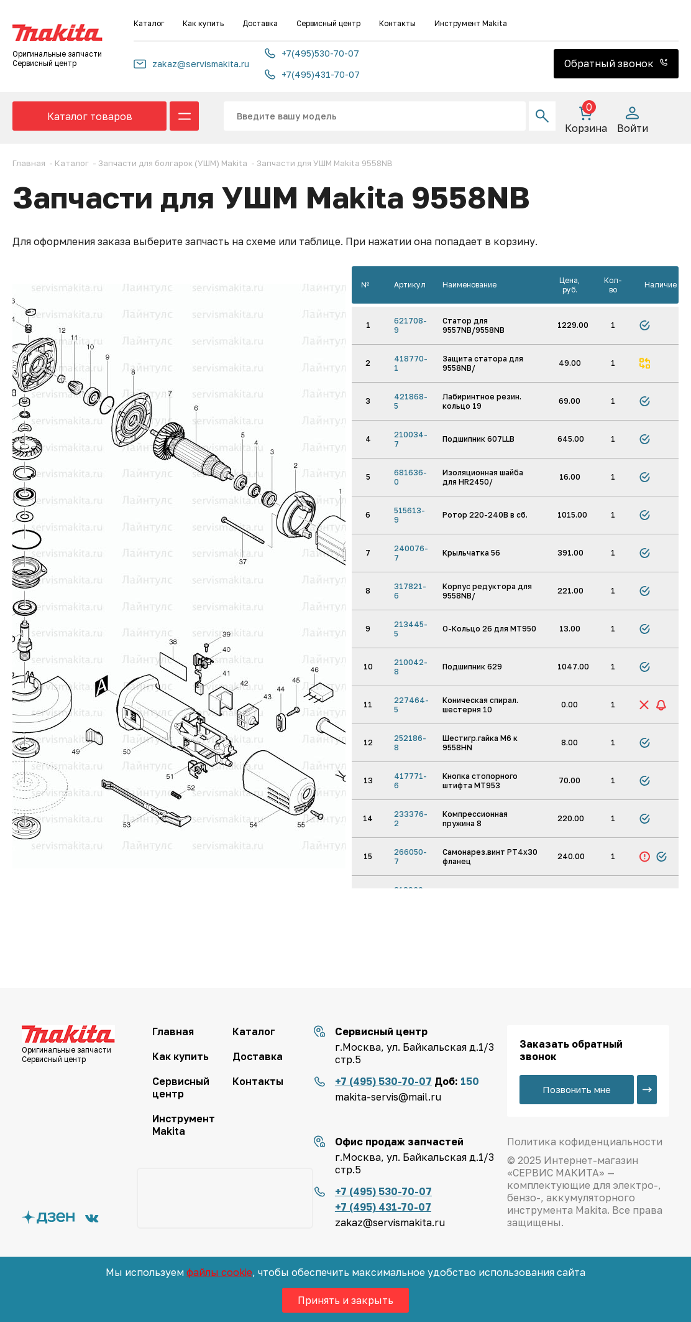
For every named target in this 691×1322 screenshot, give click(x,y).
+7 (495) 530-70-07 (383, 1081)
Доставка (260, 23)
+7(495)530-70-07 (312, 53)
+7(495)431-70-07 (312, 74)
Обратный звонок (616, 63)
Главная (173, 1031)
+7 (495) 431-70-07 (383, 1207)
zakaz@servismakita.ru (191, 63)
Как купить (203, 23)
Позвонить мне (576, 1089)
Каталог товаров (89, 116)
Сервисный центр (328, 23)
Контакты (397, 23)
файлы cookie (219, 1272)
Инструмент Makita (470, 23)
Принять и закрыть (345, 1300)
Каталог (149, 23)
